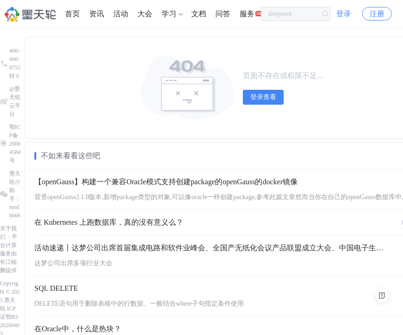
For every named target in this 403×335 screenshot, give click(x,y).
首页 (72, 14)
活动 (120, 14)
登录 (343, 14)
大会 (144, 14)
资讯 (96, 14)
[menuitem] (72, 14)
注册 (377, 14)
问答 (222, 14)
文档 (198, 14)
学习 (169, 14)
